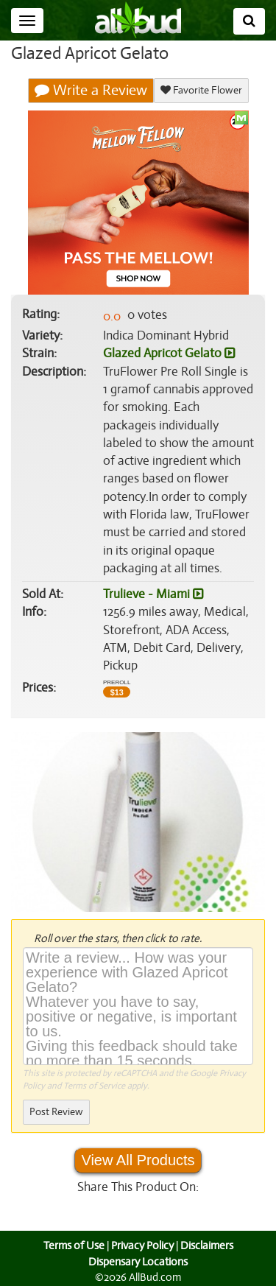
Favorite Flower (200, 90)
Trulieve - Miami (152, 594)
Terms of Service (93, 1086)
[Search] (249, 21)
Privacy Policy (142, 1245)
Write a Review (91, 90)
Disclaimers (207, 1245)
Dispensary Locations (138, 1261)
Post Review (55, 1112)
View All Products (137, 1160)
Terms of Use (71, 1245)
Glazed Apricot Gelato (168, 353)
